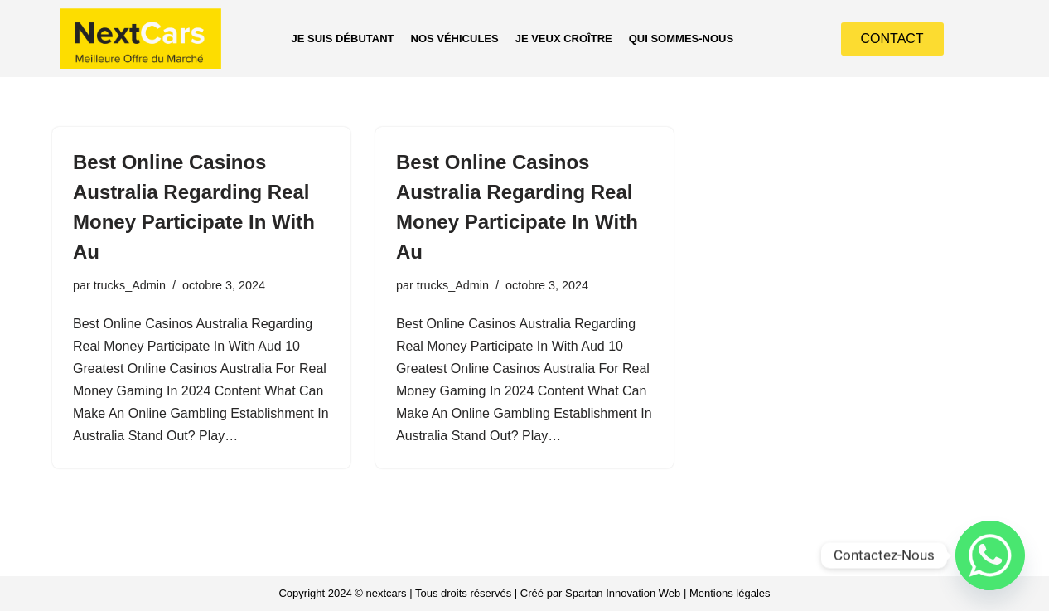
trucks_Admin (130, 285)
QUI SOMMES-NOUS (681, 38)
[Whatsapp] (990, 555)
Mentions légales (730, 593)
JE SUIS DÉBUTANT (343, 38)
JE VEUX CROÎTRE (563, 38)
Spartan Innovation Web (622, 593)
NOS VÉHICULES (455, 38)
